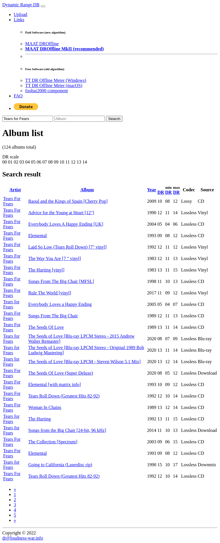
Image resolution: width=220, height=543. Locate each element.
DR (160, 192)
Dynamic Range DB (21, 4)
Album (87, 189)
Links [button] (19, 19)
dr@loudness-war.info (22, 538)
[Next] (15, 520)
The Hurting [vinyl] (46, 269)
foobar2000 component (46, 90)
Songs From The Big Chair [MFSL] (61, 281)
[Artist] (27, 119)
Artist (15, 189)
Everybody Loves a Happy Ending (60, 304)
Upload (20, 14)
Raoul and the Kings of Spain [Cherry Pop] (68, 201)
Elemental (37, 235)
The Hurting (39, 418)
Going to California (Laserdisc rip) (60, 464)
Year (151, 189)
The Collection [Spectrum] (53, 441)
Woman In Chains (44, 407)
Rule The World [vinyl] (49, 292)
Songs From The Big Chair (53, 315)
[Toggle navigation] (43, 6)
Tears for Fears (11, 304)
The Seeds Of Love (46, 327)
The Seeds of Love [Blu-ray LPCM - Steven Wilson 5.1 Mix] (84, 361)
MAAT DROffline (42, 43)
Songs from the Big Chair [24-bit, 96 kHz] (67, 430)
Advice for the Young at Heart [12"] (61, 212)
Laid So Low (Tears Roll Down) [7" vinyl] (67, 247)
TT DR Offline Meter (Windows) (55, 80)
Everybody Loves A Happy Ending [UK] (65, 224)
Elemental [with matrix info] (54, 384)
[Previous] (15, 489)
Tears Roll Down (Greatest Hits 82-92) (64, 396)
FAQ (18, 95)
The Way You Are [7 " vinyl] (54, 258)
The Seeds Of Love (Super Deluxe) (60, 373)
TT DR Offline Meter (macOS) (53, 85)
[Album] (79, 119)
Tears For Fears (12, 201)
